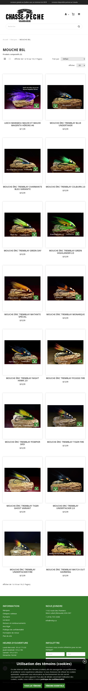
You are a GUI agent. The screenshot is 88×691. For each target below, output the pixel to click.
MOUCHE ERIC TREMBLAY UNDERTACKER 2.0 (65, 507)
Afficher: (72, 65)
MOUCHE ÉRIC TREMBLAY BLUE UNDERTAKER (65, 124)
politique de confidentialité (52, 679)
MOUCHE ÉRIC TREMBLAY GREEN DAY (22, 250)
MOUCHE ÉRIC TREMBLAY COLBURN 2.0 (65, 187)
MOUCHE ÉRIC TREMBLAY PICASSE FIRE (65, 378)
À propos (6, 617)
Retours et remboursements (14, 623)
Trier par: (55, 59)
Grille (5, 58)
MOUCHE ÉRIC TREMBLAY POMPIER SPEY (22, 443)
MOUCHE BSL (25, 39)
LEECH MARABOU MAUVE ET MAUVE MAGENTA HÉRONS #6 (22, 124)
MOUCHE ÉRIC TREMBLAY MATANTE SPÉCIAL (22, 315)
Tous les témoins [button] (32, 686)
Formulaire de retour (11, 633)
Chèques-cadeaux (10, 613)
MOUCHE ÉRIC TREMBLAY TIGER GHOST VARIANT (22, 507)
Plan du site (7, 636)
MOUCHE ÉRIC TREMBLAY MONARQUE (65, 314)
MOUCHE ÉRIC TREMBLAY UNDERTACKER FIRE (22, 570)
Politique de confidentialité (13, 629)
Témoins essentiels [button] (54, 686)
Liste (10, 58)
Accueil (5, 39)
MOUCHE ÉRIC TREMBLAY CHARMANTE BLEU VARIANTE (22, 188)
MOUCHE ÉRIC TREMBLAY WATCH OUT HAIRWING (65, 570)
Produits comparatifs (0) (12, 54)
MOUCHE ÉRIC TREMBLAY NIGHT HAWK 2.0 (22, 379)
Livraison (6, 620)
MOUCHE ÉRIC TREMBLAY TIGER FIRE (65, 442)
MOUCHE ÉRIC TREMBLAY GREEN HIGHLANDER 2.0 (65, 251)
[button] (84, 661)
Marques (13, 39)
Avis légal (6, 626)
